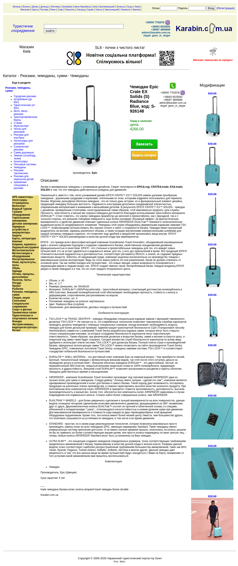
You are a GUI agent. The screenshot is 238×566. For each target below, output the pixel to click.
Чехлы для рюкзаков (20, 130)
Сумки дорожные (24, 152)
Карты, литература (24, 238)
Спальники (19, 300)
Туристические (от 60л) (24, 107)
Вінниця (17, 7)
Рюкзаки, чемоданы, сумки (18, 89)
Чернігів (136, 9)
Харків (90, 9)
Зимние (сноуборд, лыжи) (25, 157)
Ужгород (81, 9)
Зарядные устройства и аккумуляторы (21, 229)
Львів (137, 7)
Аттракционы (20, 202)
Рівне (53, 9)
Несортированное (23, 259)
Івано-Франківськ (82, 7)
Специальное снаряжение (20, 305)
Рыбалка (17, 288)
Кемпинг (17, 241)
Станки (18, 122)
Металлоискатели (23, 250)
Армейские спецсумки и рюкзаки (21, 185)
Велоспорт (19, 205)
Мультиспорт (21, 125)
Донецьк (45, 7)
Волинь (26, 7)
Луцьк (130, 7)
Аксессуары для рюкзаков (23, 142)
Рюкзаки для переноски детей (23, 178)
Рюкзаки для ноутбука (21, 136)
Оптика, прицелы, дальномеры (23, 275)
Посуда (16, 282)
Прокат (16, 285)
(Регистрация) (226, 8)
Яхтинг (16, 330)
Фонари (17, 321)
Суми (60, 9)
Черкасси (125, 9)
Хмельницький (112, 9)
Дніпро (35, 7)
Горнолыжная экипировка (20, 219)
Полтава (44, 9)
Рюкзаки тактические (21, 172)
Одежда (17, 271)
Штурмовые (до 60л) (23, 101)
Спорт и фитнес (22, 309)
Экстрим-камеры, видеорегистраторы (24, 326)
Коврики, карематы (24, 244)
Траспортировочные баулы (25, 118)
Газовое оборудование (21, 213)
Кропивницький (106, 7)
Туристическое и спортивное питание (25, 317)
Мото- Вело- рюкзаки (21, 113)
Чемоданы (20, 167)
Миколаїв (25, 9)
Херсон (99, 9)
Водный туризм (22, 208)
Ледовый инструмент (25, 247)
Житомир (55, 7)
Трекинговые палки (24, 312)
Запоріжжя (67, 7)
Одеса (35, 9)
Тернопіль (70, 9)
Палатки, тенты (21, 279)
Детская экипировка (24, 223)
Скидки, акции (21, 297)
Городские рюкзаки (25, 96)
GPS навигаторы (22, 197)
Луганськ (120, 7)
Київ (95, 7)
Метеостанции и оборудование (22, 255)
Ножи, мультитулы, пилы (24, 264)
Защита (16, 235)
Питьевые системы (25, 164)
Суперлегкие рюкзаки (21, 148)
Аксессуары (21, 161)
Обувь (16, 268)
